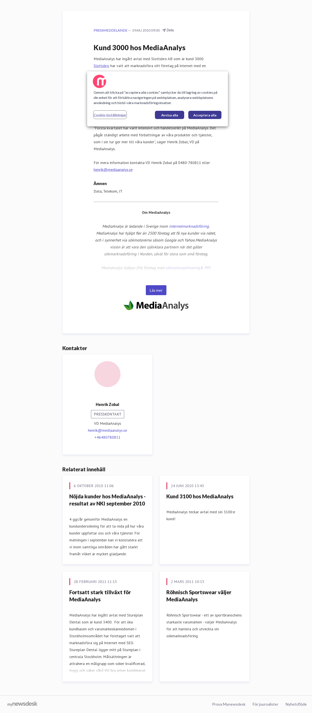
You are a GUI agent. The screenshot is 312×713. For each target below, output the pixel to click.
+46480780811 (107, 437)
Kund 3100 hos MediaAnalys (199, 496)
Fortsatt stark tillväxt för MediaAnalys (100, 596)
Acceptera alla (204, 115)
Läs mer (156, 290)
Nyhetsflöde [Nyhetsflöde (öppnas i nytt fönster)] (296, 704)
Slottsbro (101, 65)
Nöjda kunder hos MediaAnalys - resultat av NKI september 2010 (107, 500)
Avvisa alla (169, 115)
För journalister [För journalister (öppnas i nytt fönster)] (265, 704)
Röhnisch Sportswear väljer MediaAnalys (198, 596)
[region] (157, 98)
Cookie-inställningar (110, 115)
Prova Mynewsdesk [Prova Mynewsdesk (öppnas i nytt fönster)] (228, 704)
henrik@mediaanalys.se (113, 169)
